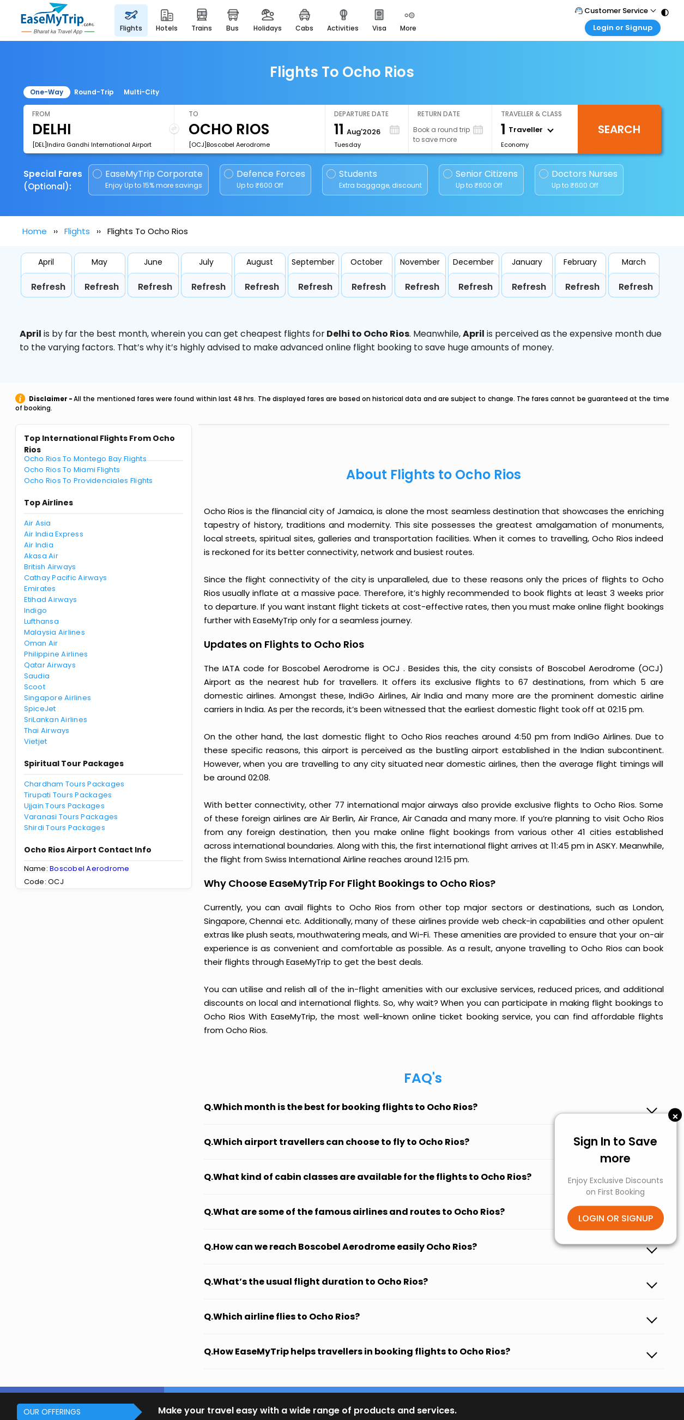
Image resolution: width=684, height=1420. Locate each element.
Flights (77, 231)
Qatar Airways (50, 665)
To (193, 113)
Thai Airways (47, 730)
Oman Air (41, 643)
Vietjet (35, 741)
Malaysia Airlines (54, 632)
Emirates (40, 588)
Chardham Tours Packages (74, 784)
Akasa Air (41, 556)
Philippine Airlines (56, 654)
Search (619, 129)
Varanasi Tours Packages (71, 817)
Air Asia (37, 523)
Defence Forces (264, 179)
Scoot (34, 687)
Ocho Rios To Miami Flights (72, 469)
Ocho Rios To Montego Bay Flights (85, 459)
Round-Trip (94, 92)
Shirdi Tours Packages (64, 827)
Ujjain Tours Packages (64, 806)
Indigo (35, 610)
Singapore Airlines (58, 698)
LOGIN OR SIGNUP (615, 1218)
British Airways (50, 567)
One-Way (46, 92)
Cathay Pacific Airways (65, 577)
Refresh (48, 287)
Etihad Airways (50, 599)
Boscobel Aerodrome (90, 868)
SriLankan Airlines (56, 719)
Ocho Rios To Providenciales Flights (88, 480)
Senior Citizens (480, 179)
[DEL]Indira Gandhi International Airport (92, 144)
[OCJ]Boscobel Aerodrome (229, 144)
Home (34, 231)
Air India (38, 545)
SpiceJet (40, 708)
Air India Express (53, 534)
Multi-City (141, 92)
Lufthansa (41, 621)
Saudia (37, 676)
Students (374, 179)
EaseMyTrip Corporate (148, 179)
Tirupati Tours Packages (68, 795)
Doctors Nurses (578, 179)
